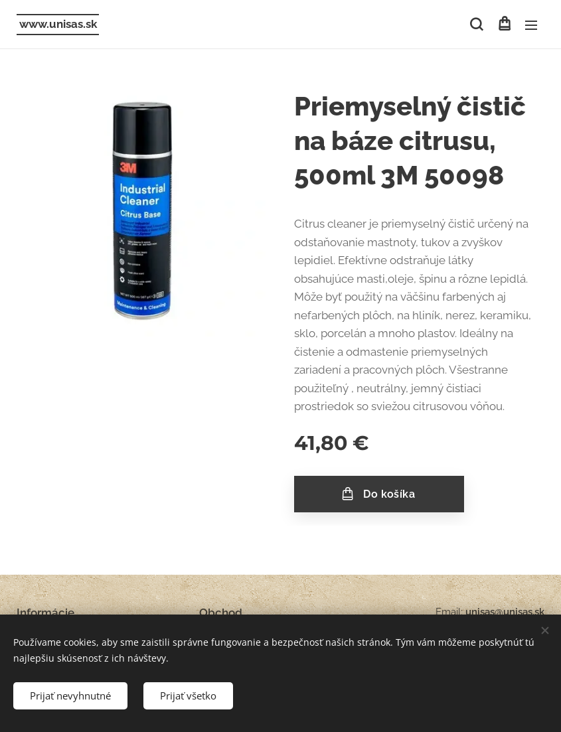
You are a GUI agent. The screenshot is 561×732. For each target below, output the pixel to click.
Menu (531, 25)
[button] (476, 24)
